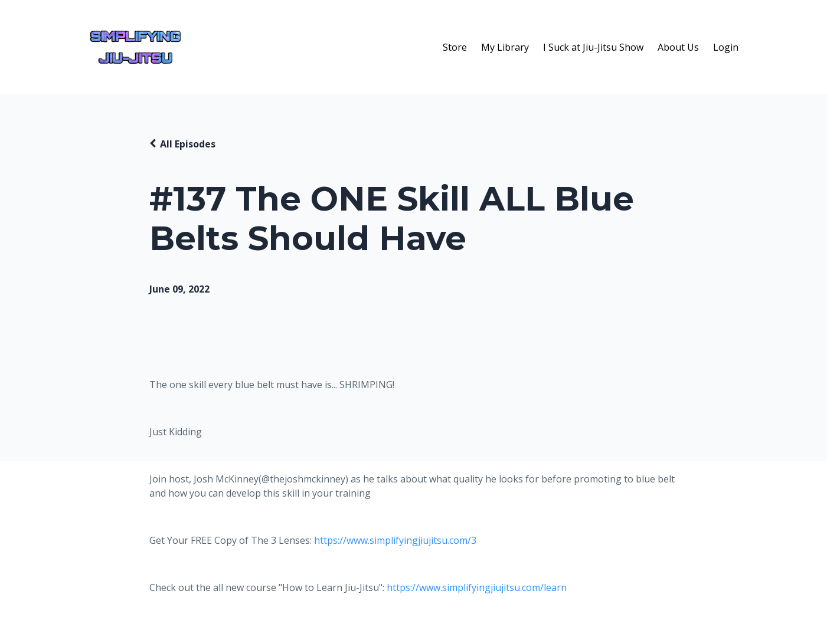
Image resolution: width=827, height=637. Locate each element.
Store (455, 47)
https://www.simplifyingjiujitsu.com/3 (395, 540)
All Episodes (187, 143)
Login (725, 47)
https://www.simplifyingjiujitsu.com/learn (477, 587)
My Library (505, 47)
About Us (678, 47)
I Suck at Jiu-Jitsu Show (593, 47)
